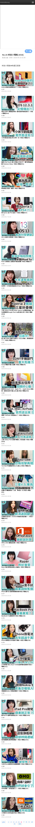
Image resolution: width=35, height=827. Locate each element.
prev (3, 822)
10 (32, 822)
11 (14, 824)
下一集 (28, 51)
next (20, 824)
